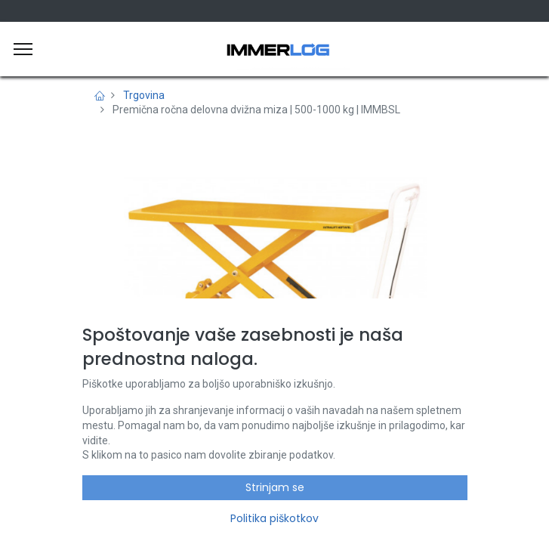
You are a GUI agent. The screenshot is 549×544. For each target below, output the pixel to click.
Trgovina (144, 95)
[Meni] (23, 49)
